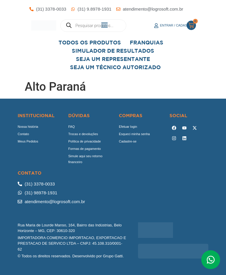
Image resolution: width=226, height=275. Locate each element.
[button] (104, 25)
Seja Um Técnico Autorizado (115, 67)
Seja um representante (113, 59)
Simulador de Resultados (113, 51)
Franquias (146, 42)
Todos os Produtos (90, 42)
